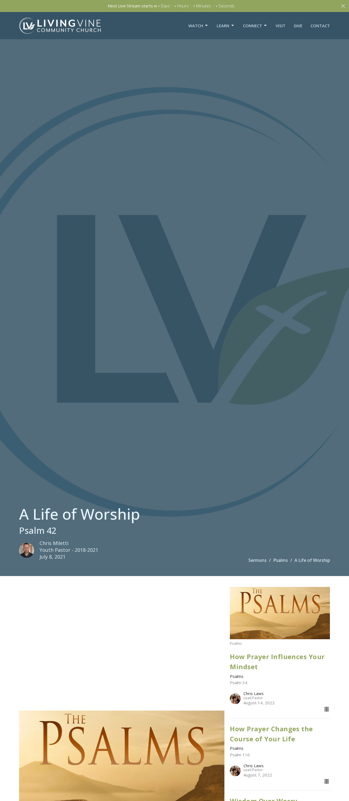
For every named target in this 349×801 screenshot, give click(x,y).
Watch (198, 26)
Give (298, 25)
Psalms (280, 560)
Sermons (257, 560)
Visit (280, 25)
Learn (226, 26)
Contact (320, 25)
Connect (255, 26)
